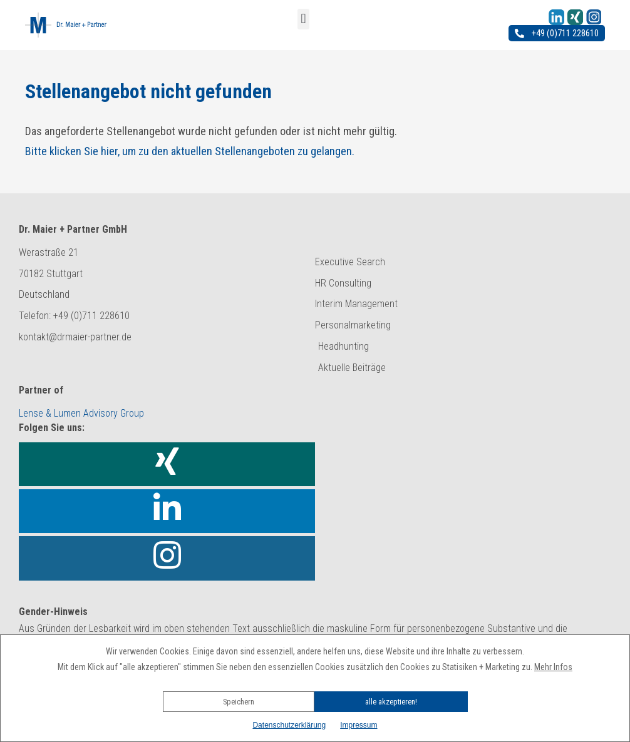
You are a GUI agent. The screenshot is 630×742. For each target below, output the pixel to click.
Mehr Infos (553, 667)
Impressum (358, 725)
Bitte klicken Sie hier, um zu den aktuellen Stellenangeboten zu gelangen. (189, 151)
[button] (315, 684)
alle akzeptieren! (391, 701)
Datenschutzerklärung (289, 725)
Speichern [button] (238, 701)
